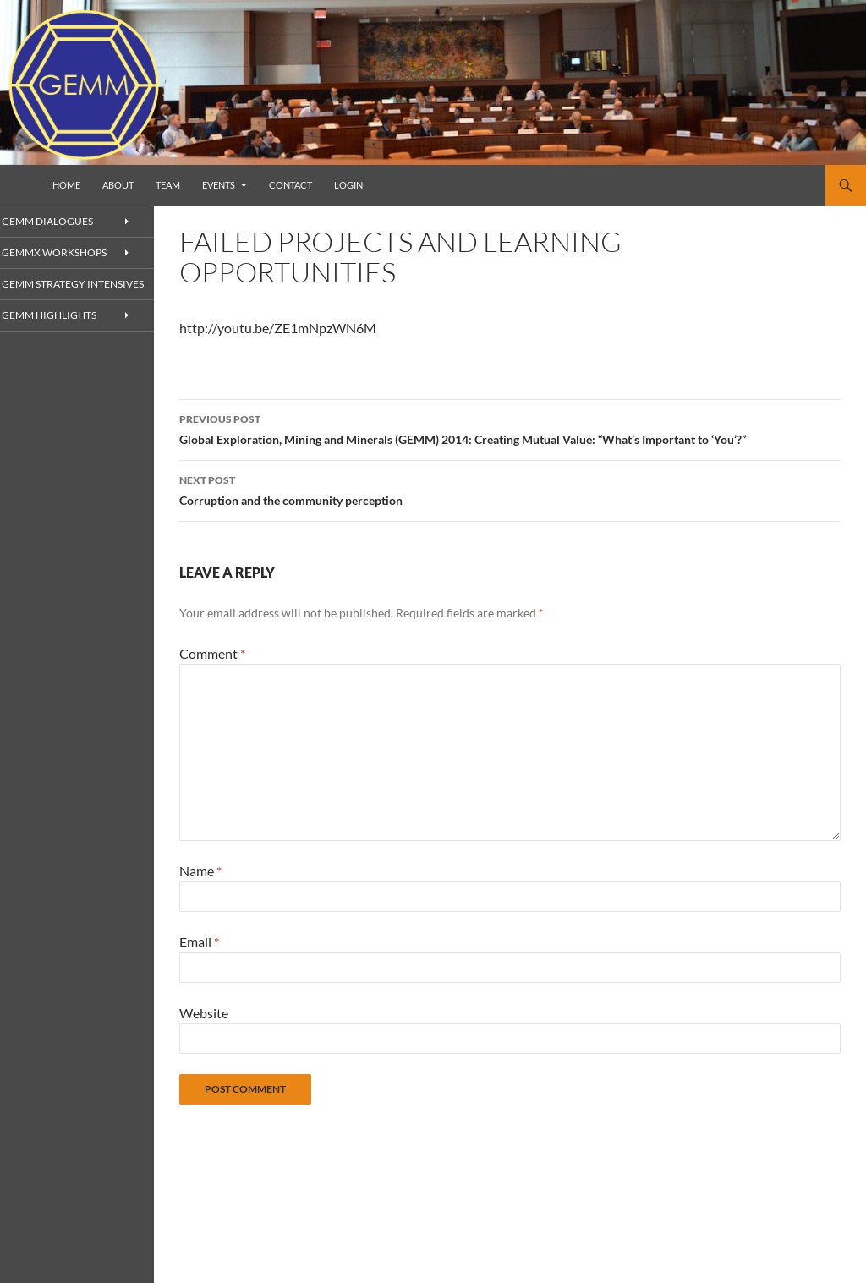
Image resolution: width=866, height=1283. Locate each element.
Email (199, 942)
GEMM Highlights (67, 330)
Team (168, 184)
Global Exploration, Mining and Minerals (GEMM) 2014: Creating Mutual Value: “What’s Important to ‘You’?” (510, 428)
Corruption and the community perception (510, 488)
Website (203, 1013)
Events (218, 184)
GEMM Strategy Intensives (62, 291)
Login (348, 184)
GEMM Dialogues (66, 221)
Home (66, 184)
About (118, 184)
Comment (212, 653)
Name (200, 871)
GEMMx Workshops (73, 253)
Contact (290, 184)
